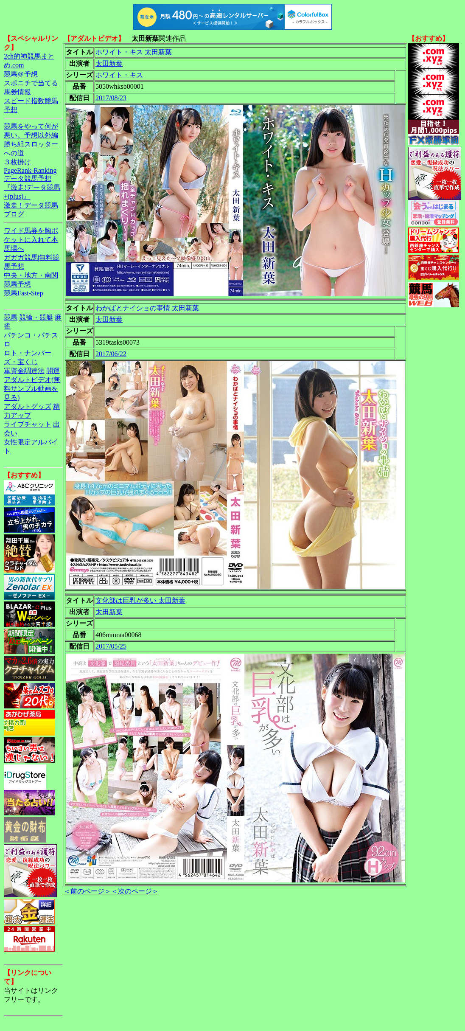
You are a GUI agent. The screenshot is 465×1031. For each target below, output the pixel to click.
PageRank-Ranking (30, 170)
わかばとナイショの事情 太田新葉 (147, 308)
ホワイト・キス (119, 75)
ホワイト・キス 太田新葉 (133, 52)
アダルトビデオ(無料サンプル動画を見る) (32, 388)
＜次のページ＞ (135, 891)
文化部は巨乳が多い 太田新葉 (140, 600)
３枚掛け (17, 162)
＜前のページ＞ (87, 891)
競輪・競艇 (36, 317)
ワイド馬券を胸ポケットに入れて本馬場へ (31, 239)
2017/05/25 (110, 646)
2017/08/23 (110, 97)
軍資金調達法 (24, 370)
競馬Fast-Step (23, 293)
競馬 (10, 317)
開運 (53, 370)
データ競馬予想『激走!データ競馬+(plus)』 (32, 187)
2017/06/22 (110, 353)
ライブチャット (27, 424)
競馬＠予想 (21, 74)
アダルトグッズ (27, 406)
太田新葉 (109, 63)
